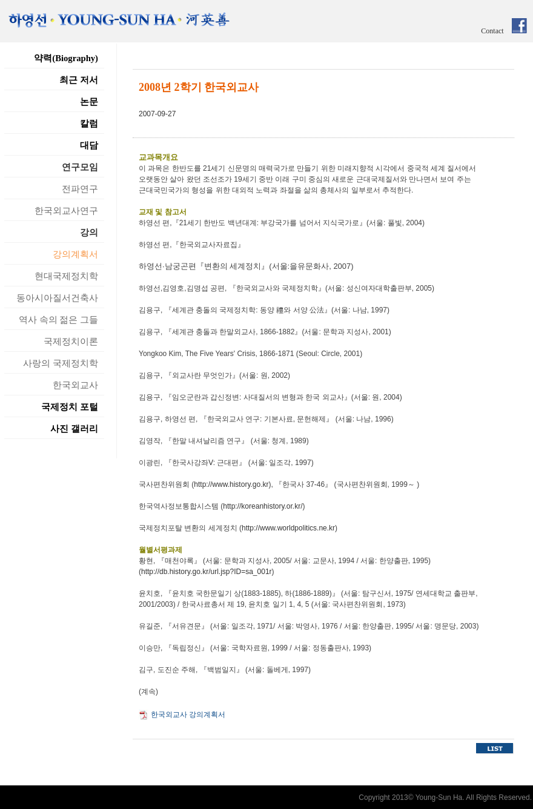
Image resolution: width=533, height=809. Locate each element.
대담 (89, 145)
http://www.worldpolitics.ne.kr (288, 528)
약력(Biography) (66, 58)
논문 (89, 102)
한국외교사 (75, 385)
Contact (492, 31)
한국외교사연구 (66, 211)
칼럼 (89, 123)
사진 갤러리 (74, 429)
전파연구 (80, 189)
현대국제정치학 (66, 276)
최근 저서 (78, 80)
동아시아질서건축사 (57, 298)
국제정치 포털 (69, 407)
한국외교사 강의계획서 (188, 714)
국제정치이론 (71, 341)
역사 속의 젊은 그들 (58, 320)
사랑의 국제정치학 (60, 363)
